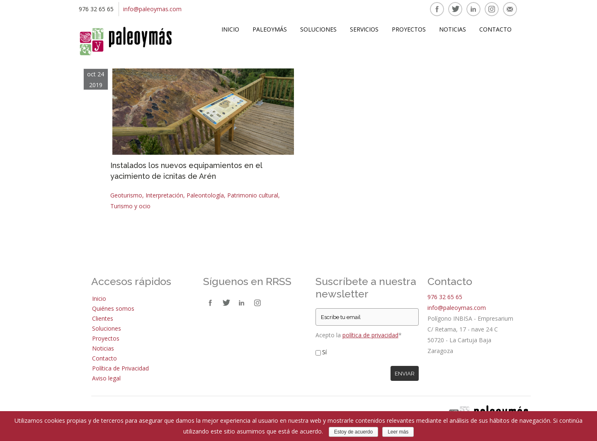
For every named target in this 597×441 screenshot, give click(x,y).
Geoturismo (126, 195)
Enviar (405, 373)
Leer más (398, 432)
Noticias (452, 29)
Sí (324, 352)
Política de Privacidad (120, 368)
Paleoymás (269, 29)
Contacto (495, 29)
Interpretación (164, 195)
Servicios (364, 29)
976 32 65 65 (444, 297)
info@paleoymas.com (152, 9)
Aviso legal (106, 378)
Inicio (230, 29)
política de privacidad (370, 335)
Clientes (102, 318)
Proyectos (409, 29)
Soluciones (318, 29)
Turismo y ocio (130, 206)
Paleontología (205, 195)
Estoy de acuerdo (353, 432)
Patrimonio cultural (252, 195)
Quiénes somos (113, 308)
